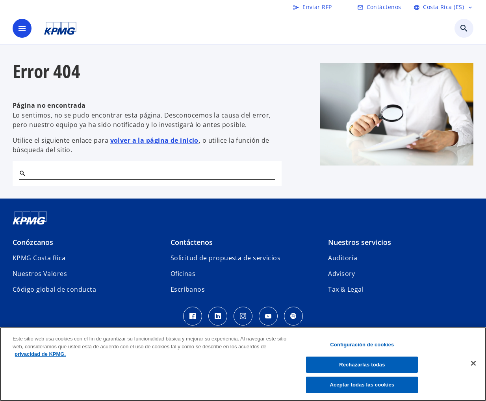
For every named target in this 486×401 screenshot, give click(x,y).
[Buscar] (22, 173)
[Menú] (22, 28)
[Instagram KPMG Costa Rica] (243, 316)
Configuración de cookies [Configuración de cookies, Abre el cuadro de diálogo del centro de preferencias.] (362, 345)
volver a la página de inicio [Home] (154, 140)
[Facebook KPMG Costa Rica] (192, 316)
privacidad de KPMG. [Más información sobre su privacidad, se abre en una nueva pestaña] (40, 354)
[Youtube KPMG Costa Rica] (268, 316)
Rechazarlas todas (362, 365)
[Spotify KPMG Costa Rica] (293, 316)
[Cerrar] (473, 363)
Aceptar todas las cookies (362, 385)
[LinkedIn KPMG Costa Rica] (217, 316)
